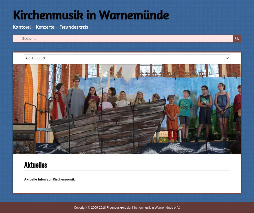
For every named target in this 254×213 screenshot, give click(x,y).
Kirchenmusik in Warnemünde (91, 15)
